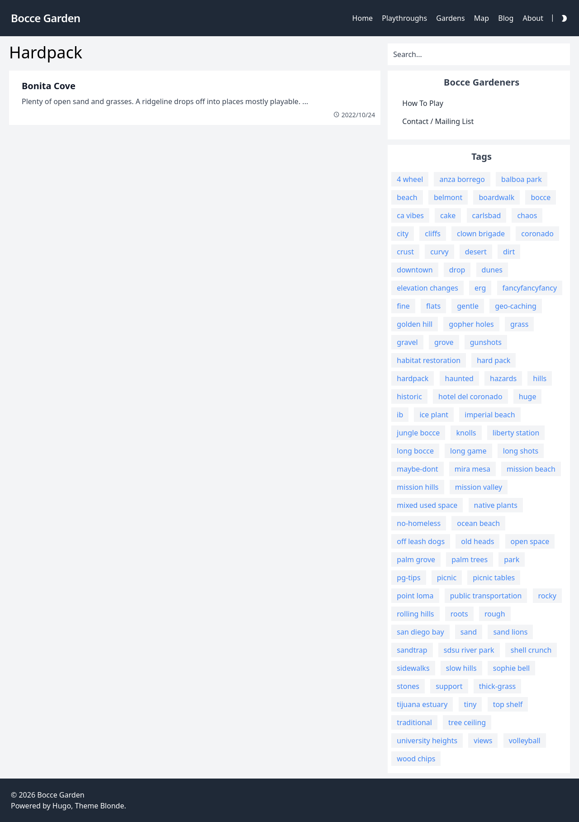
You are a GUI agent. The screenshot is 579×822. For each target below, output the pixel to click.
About (533, 18)
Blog (505, 18)
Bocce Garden (60, 795)
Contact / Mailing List (438, 121)
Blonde (112, 806)
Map (481, 18)
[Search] (479, 54)
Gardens (450, 18)
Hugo (61, 806)
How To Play (422, 103)
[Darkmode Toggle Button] (562, 18)
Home (362, 18)
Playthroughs (404, 18)
